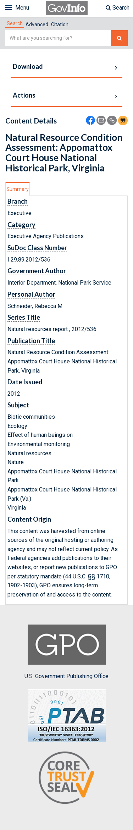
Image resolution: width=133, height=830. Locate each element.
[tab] (14, 23)
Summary (17, 189)
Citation (59, 24)
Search (117, 7)
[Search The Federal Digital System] (119, 38)
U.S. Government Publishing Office (66, 652)
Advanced (37, 24)
